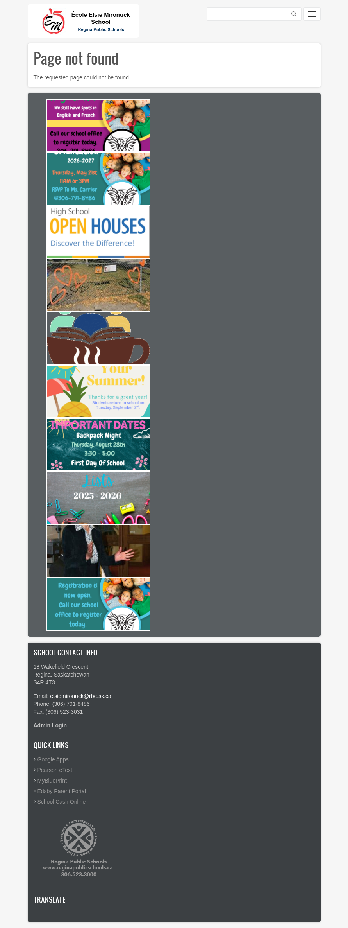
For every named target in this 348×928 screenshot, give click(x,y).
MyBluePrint (52, 780)
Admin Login (50, 725)
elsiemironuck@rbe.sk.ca (80, 696)
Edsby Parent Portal (61, 791)
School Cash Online (61, 802)
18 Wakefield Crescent (61, 667)
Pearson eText (55, 770)
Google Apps (53, 759)
